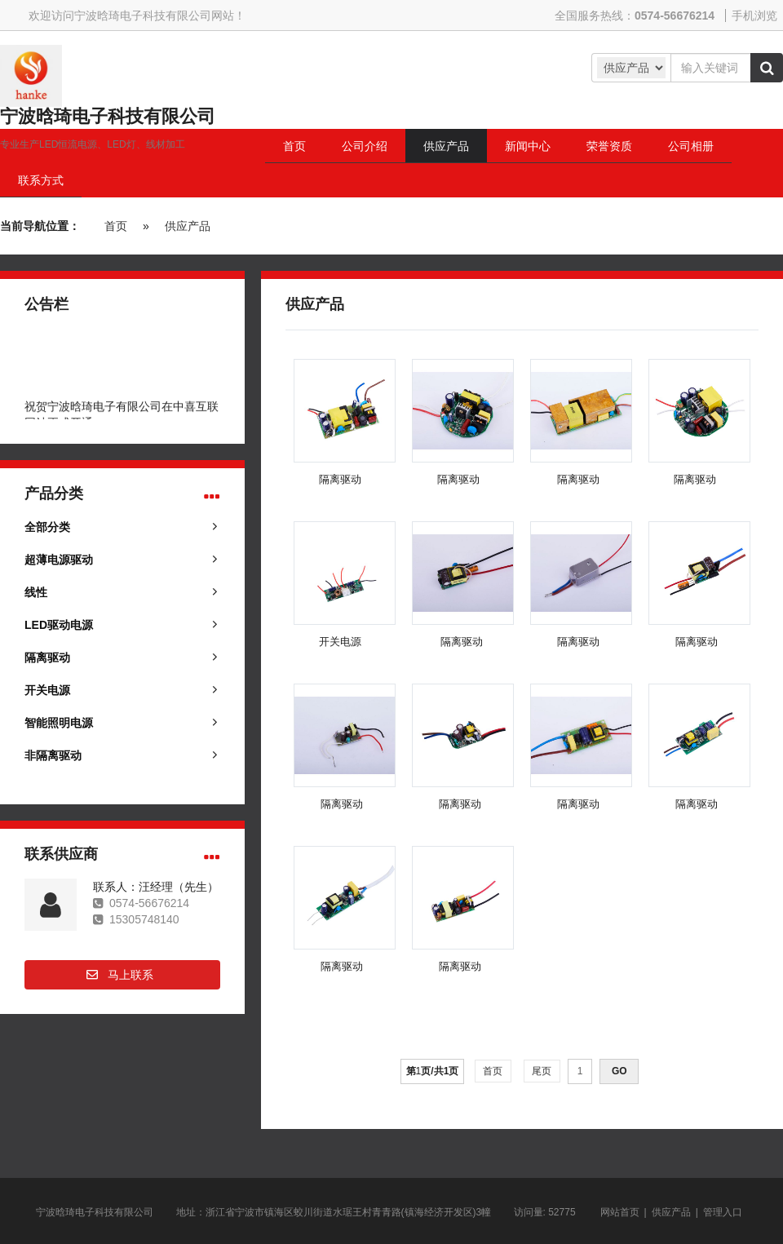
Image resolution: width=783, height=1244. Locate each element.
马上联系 (130, 974)
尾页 (542, 1071)
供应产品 (187, 225)
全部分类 (47, 526)
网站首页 (619, 1212)
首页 (115, 225)
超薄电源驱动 (58, 559)
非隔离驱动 (53, 755)
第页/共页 (432, 1071)
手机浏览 (754, 15)
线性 (35, 592)
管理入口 (722, 1212)
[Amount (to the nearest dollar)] (710, 67)
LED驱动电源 (58, 624)
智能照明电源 (58, 722)
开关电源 (47, 690)
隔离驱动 (47, 657)
